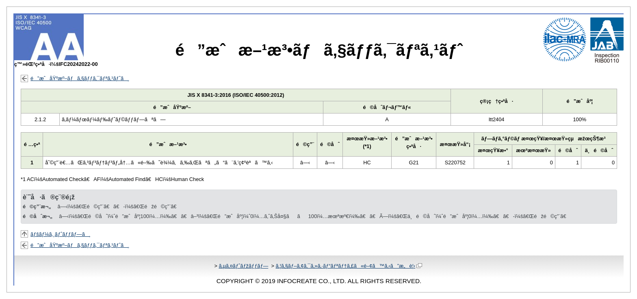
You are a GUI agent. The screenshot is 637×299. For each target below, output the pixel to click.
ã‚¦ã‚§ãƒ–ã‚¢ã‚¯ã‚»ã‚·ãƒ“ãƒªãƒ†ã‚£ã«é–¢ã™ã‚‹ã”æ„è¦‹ (348, 266)
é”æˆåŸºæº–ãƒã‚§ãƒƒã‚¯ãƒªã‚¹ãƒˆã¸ (79, 78)
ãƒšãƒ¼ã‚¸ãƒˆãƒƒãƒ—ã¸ (60, 234)
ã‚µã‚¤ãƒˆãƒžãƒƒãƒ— (243, 266)
